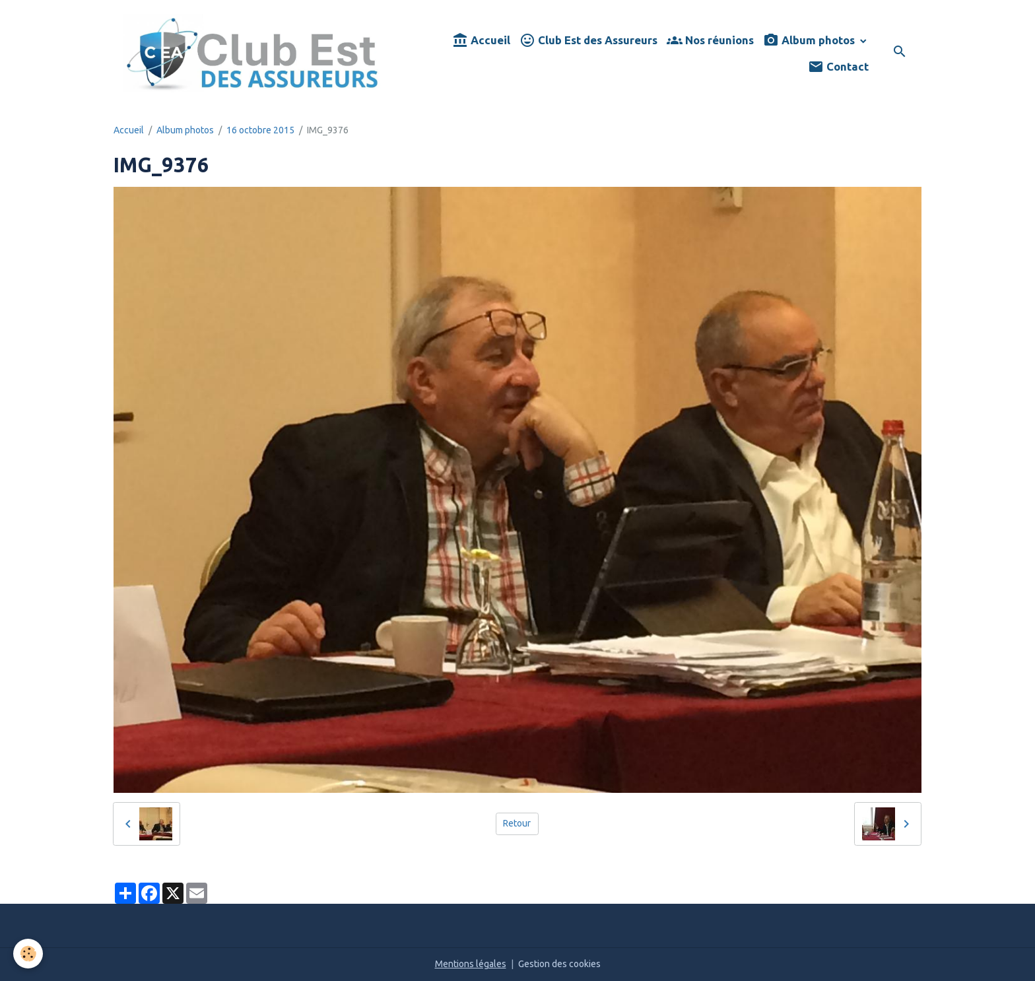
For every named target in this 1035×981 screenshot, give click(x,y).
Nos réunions (710, 41)
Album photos (810, 41)
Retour (517, 823)
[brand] (252, 53)
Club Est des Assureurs (588, 41)
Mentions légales (470, 964)
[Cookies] (28, 953)
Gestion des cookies (559, 964)
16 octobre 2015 (260, 130)
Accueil (481, 41)
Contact (838, 67)
